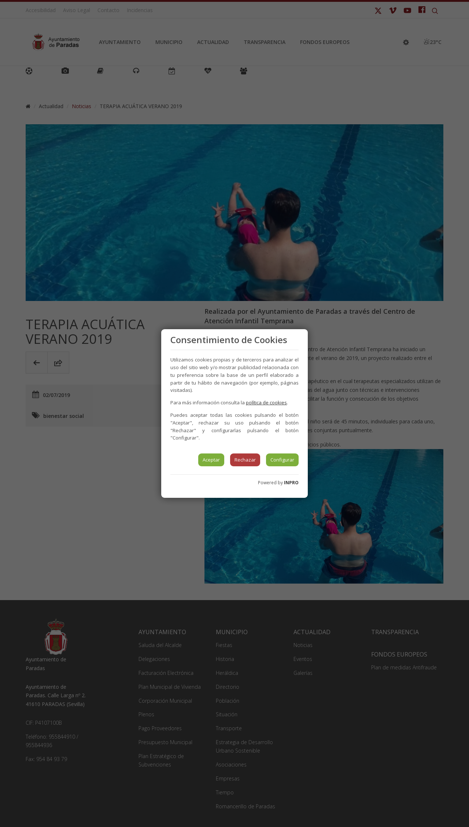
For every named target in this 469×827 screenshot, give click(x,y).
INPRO (291, 482)
